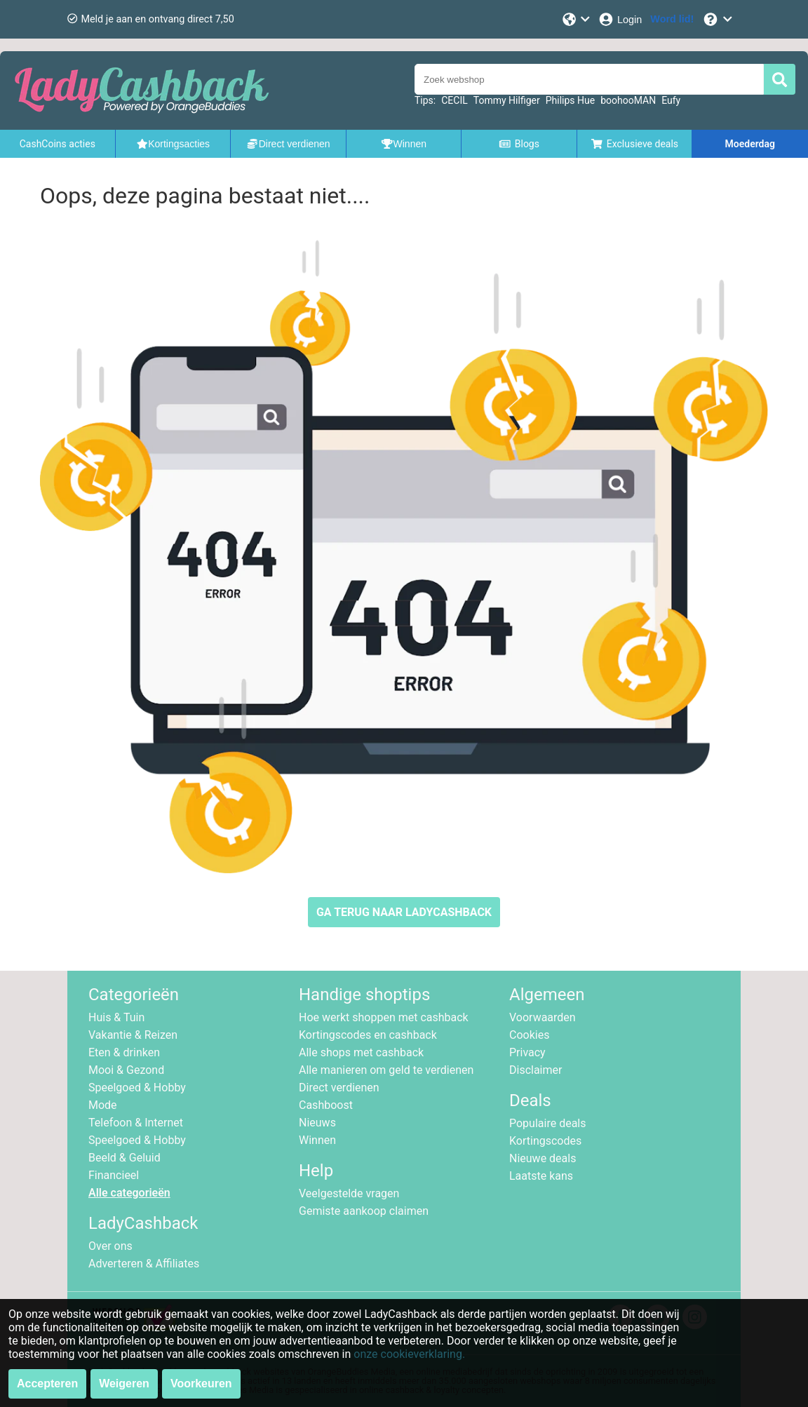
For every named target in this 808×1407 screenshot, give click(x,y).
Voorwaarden (542, 1017)
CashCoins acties (57, 143)
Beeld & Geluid (124, 1157)
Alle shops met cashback (361, 1052)
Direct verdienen (339, 1087)
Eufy (670, 100)
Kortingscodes (545, 1140)
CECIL (454, 100)
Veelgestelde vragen (349, 1193)
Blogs (519, 143)
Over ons (110, 1246)
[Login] (620, 19)
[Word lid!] (672, 19)
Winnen (317, 1140)
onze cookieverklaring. (409, 1354)
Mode (102, 1105)
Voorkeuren (201, 1383)
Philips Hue (570, 100)
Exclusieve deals (634, 143)
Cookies (529, 1035)
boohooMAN (628, 100)
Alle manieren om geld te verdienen (386, 1070)
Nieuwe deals (542, 1158)
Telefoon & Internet (135, 1122)
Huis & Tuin (116, 1017)
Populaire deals (547, 1123)
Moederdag (750, 143)
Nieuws (317, 1122)
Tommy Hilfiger (506, 100)
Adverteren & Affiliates (143, 1263)
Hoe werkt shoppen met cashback (384, 1017)
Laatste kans (541, 1176)
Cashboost (326, 1105)
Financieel (113, 1175)
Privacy (527, 1052)
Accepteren (47, 1383)
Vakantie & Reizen (132, 1035)
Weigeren (124, 1383)
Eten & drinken (124, 1052)
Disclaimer (535, 1070)
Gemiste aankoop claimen (364, 1211)
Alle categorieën (129, 1192)
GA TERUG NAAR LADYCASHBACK (404, 912)
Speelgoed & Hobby (137, 1087)
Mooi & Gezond (126, 1070)
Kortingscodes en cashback (368, 1035)
